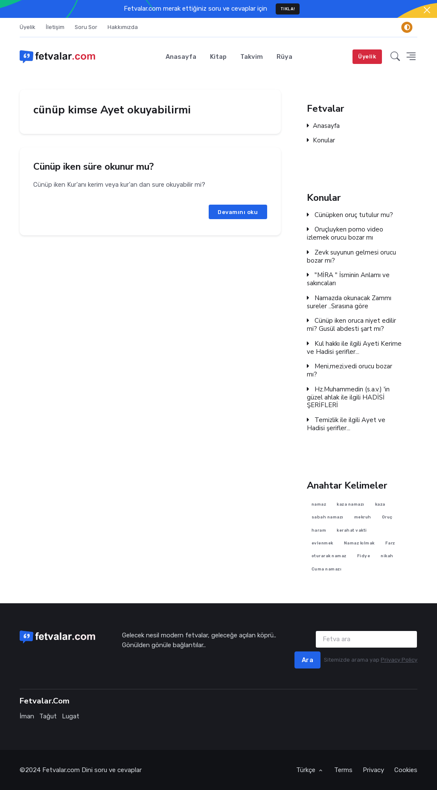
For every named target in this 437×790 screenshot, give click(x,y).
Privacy (373, 770)
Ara (308, 660)
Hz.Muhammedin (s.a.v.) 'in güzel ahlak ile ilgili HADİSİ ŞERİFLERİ (348, 397)
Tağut (48, 716)
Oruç (387, 517)
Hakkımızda (123, 27)
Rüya (284, 57)
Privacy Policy (399, 660)
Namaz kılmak (359, 543)
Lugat (70, 716)
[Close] (427, 10)
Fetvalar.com (61, 770)
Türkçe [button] (306, 770)
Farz (390, 543)
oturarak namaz (329, 555)
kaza (380, 504)
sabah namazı (328, 517)
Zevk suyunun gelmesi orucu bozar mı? (351, 257)
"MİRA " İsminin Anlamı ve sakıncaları (348, 280)
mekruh (362, 517)
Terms (343, 770)
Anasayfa (181, 57)
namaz (319, 504)
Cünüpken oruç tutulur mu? (350, 215)
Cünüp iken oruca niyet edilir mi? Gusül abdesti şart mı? (351, 325)
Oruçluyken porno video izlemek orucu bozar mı (345, 234)
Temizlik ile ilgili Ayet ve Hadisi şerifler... (346, 424)
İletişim (55, 27)
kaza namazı (351, 504)
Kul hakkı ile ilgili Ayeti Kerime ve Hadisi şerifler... (354, 348)
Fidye (363, 555)
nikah (387, 555)
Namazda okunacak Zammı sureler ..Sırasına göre (349, 302)
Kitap (218, 57)
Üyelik (27, 27)
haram (319, 530)
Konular (321, 140)
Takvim (251, 57)
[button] (395, 56)
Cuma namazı (327, 568)
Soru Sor (86, 27)
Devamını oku (238, 211)
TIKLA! (287, 8)
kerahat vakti (352, 530)
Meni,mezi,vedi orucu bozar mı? (349, 371)
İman (27, 716)
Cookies (405, 770)
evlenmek (322, 543)
